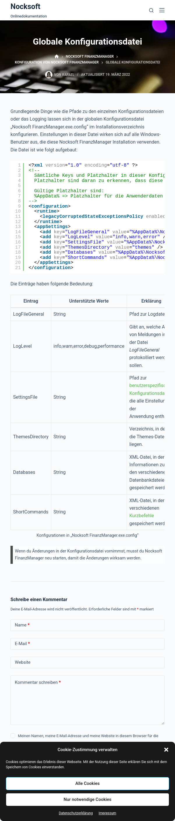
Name (22, 625)
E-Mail (22, 643)
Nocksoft (25, 6)
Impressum (107, 813)
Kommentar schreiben (38, 682)
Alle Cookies (87, 783)
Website (23, 662)
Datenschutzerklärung (76, 813)
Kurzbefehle (141, 515)
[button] (166, 750)
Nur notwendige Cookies (87, 799)
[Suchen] (151, 10)
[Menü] (162, 10)
